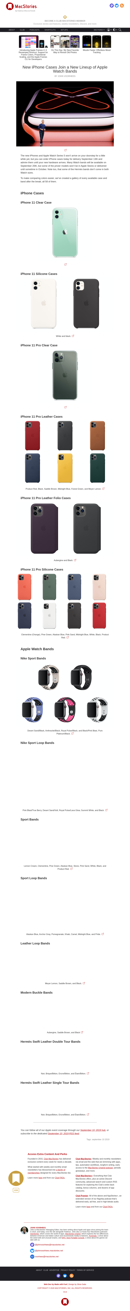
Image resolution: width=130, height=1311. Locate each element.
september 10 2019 (100, 1139)
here (40, 1178)
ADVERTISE (54, 1270)
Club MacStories (51, 1159)
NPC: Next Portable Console (73, 1238)
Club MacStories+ (84, 1176)
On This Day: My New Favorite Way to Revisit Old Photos (65, 51)
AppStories (34, 1234)
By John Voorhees (65, 76)
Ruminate (93, 1236)
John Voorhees (38, 1228)
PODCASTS (34, 30)
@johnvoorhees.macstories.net (49, 1251)
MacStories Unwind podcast (100, 1168)
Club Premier (82, 1196)
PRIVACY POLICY (68, 1270)
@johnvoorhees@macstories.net (49, 1245)
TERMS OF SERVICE (85, 1270)
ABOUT (12, 30)
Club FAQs (60, 1178)
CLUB (22, 30)
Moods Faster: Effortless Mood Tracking (97, 51)
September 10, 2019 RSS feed (63, 1133)
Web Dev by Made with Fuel (55, 1284)
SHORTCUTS (50, 30)
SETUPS (64, 30)
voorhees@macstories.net (47, 1256)
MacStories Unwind (72, 1234)
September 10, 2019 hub (92, 1130)
